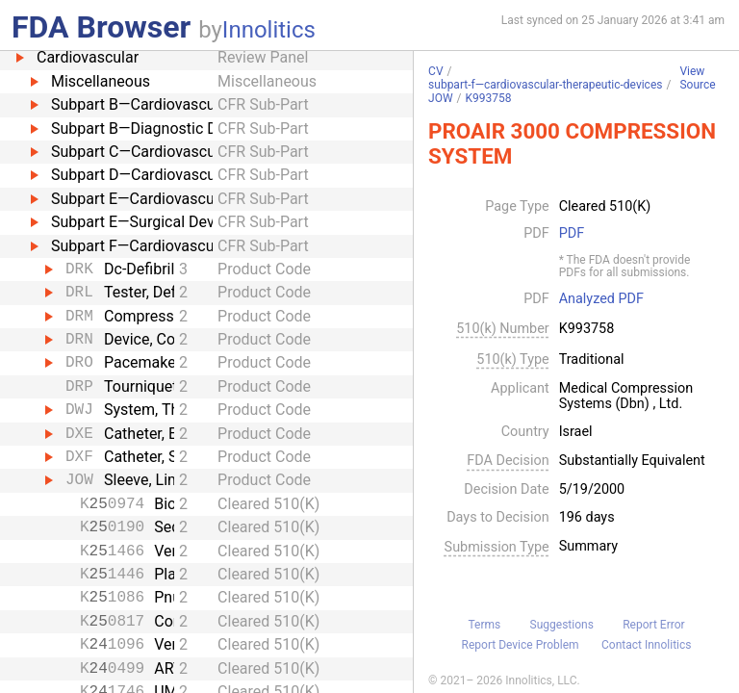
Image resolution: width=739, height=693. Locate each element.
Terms (484, 624)
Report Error (653, 624)
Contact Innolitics (646, 645)
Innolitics (269, 29)
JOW (440, 98)
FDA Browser (101, 27)
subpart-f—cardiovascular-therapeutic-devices (545, 84)
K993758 (489, 98)
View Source (697, 78)
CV (435, 71)
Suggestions (562, 624)
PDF (571, 234)
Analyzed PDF (601, 299)
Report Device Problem (520, 645)
